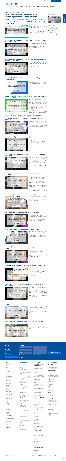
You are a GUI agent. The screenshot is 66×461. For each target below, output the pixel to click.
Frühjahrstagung (51, 370)
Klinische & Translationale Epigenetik (25, 397)
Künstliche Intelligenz (24, 401)
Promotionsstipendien (52, 407)
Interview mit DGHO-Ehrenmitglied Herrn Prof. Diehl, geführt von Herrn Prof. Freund (25, 247)
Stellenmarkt (50, 390)
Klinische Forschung (37, 395)
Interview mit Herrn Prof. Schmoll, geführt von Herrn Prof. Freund (22, 212)
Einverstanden (16, 34)
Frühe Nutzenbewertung (38, 375)
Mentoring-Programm (10, 418)
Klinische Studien (23, 399)
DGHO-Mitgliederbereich (10, 379)
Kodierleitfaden (37, 430)
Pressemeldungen (51, 395)
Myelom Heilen (50, 415)
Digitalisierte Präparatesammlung (9, 429)
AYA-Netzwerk (22, 367)
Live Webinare (8, 431)
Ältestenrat (8, 370)
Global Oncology (23, 382)
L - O (21, 403)
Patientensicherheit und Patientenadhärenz (24, 418)
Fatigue (21, 374)
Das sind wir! (8, 417)
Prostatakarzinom (23, 425)
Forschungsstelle (9, 410)
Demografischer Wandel (38, 371)
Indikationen (36, 450)
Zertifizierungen (9, 401)
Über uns (8, 364)
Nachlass (7, 413)
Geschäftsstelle (9, 388)
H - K (21, 384)
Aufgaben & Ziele (9, 365)
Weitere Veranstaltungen (53, 374)
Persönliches (8, 383)
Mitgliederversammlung (10, 381)
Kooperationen (8, 372)
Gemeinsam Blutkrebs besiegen (54, 410)
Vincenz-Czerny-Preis (52, 404)
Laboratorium (22, 405)
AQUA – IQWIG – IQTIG (38, 385)
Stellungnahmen (37, 384)
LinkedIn (21, 354)
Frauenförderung (37, 373)
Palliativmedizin (23, 416)
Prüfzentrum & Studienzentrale (11, 406)
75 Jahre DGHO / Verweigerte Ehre (39, 411)
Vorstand (7, 367)
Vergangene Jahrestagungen (53, 368)
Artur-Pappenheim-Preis (52, 400)
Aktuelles (52, 6)
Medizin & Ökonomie (38, 380)
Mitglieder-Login (56, 0)
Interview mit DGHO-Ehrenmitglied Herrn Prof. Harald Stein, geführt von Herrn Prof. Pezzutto (25, 155)
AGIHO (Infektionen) (23, 365)
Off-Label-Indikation (38, 447)
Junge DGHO (8, 415)
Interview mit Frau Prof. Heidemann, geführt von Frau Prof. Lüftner (22, 229)
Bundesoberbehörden (38, 387)
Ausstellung (8, 412)
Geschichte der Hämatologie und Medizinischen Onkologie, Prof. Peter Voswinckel (23, 119)
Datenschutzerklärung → (37, 354)
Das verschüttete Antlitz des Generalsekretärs (39, 408)
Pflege (21, 422)
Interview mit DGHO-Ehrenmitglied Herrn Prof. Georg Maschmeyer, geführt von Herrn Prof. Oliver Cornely (26, 60)
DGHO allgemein (37, 441)
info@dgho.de (10, 354)
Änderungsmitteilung (10, 395)
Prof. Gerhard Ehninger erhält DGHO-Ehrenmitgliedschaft (20, 137)
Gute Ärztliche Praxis (38, 394)
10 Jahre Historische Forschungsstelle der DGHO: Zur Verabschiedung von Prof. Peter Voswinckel (26, 22)
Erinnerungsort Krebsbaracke (39, 409)
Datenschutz (13, 455)
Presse (49, 392)
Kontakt (48, 0)
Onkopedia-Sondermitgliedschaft (40, 426)
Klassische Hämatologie (24, 395)
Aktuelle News (50, 387)
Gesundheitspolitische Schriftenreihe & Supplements (38, 365)
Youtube (21, 357)
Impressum (8, 455)
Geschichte (8, 408)
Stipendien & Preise (9, 422)
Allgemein (8, 409)
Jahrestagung (36, 442)
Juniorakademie (9, 421)
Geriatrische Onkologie (24, 379)
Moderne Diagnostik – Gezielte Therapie (53, 414)
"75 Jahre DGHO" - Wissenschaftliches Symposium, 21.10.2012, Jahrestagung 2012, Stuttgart (24, 285)
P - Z (21, 415)
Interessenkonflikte (9, 398)
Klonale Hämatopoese (24, 400)
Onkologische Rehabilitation (25, 413)
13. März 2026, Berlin (51, 372)
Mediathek (36, 439)
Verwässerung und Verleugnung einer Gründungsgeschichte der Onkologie (39, 402)
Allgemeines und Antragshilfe (39, 449)
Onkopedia (43, 0)
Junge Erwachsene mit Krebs (39, 376)
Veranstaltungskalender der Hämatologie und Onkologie (53, 376)
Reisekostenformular (10, 397)
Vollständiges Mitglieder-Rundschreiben (38, 437)
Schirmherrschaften (52, 379)
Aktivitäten (8, 420)
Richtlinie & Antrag (51, 381)
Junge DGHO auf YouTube (10, 424)
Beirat (7, 368)
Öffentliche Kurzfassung (38, 435)
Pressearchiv (50, 396)
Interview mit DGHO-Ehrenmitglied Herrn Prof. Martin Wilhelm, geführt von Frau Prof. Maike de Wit (25, 41)
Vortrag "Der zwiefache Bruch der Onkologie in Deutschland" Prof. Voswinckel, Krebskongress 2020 (26, 97)
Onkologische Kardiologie (24, 410)
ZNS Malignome (23, 429)
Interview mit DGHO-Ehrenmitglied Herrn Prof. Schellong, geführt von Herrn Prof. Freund (25, 173)
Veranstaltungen (44, 6)
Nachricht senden (54, 352)
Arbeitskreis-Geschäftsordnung (11, 399)
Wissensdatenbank (37, 423)
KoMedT (7, 404)
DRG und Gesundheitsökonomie (25, 371)
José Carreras (50, 412)
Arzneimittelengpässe (38, 368)
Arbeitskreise (28, 6)
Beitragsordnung (9, 394)
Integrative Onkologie (24, 391)
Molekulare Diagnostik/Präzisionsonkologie (25, 408)
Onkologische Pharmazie (24, 411)
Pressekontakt (50, 394)
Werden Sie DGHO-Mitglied (53, 24)
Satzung (7, 371)
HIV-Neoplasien (23, 387)
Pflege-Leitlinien (37, 420)
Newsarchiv (50, 389)
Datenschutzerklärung (16, 31)
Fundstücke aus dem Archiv (39, 405)
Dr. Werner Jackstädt (51, 409)
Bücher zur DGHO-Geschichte (40, 397)
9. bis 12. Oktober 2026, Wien (53, 365)
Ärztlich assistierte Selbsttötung (40, 369)
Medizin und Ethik (23, 406)
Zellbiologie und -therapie (24, 428)
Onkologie (50, 417)
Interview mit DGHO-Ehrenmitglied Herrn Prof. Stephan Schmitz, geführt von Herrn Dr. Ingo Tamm (25, 78)
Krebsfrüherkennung (37, 378)
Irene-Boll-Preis (51, 403)
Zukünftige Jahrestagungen (53, 367)
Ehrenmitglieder (9, 380)
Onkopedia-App (37, 425)
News (49, 386)
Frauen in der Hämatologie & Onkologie (25, 378)
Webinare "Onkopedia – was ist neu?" (39, 428)
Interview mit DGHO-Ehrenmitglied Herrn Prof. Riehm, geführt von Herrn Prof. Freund (25, 303)
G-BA (35, 391)
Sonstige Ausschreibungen (53, 405)
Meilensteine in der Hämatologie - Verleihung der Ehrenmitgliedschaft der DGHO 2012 (25, 266)
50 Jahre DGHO (36, 413)
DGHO (21, 6)
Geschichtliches (37, 444)
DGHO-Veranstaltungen (52, 377)
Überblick (7, 403)
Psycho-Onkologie (23, 426)
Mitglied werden (11, 357)
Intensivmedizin (23, 392)
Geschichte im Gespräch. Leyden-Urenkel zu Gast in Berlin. (20, 194)
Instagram (21, 355)
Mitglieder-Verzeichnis (10, 377)
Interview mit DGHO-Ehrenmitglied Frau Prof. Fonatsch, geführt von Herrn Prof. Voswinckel (24, 322)
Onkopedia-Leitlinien (38, 419)
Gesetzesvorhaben (37, 392)
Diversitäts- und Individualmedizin (23, 369)
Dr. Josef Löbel (36, 404)
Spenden (7, 389)
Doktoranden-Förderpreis (52, 401)
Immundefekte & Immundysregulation (23, 389)
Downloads (8, 391)
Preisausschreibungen (52, 398)
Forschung (36, 372)
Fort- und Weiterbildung (24, 376)
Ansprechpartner (9, 386)
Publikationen (36, 6)
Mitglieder (8, 374)
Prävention (22, 424)
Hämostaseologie (23, 386)
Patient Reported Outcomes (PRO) (25, 421)
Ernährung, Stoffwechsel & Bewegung (25, 373)
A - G (21, 364)
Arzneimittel (36, 422)
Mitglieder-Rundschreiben (39, 434)
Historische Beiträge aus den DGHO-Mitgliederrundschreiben (39, 399)
